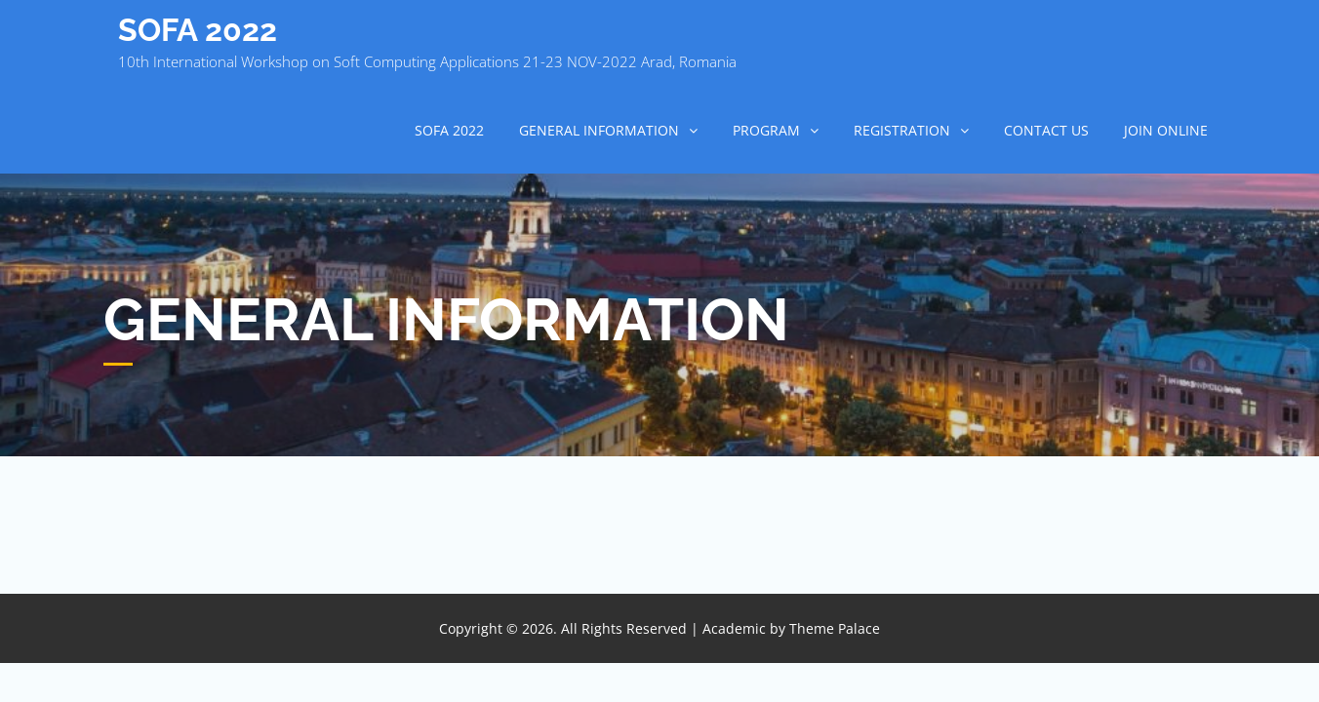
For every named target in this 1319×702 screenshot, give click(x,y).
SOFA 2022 (197, 30)
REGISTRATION (902, 130)
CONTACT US (1046, 130)
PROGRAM (766, 130)
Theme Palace (834, 628)
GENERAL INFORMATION (599, 130)
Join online (1166, 130)
